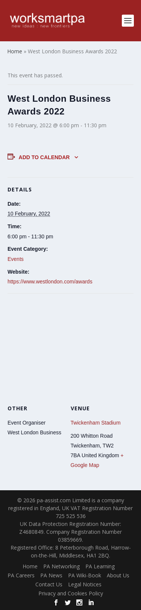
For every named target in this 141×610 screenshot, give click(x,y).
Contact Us (48, 584)
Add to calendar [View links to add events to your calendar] (44, 157)
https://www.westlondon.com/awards (50, 282)
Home (30, 566)
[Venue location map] (70, 348)
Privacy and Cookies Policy (70, 593)
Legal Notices (85, 584)
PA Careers (21, 575)
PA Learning (100, 566)
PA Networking (61, 566)
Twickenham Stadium (96, 423)
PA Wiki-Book (84, 575)
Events (16, 259)
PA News (51, 575)
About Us (118, 575)
